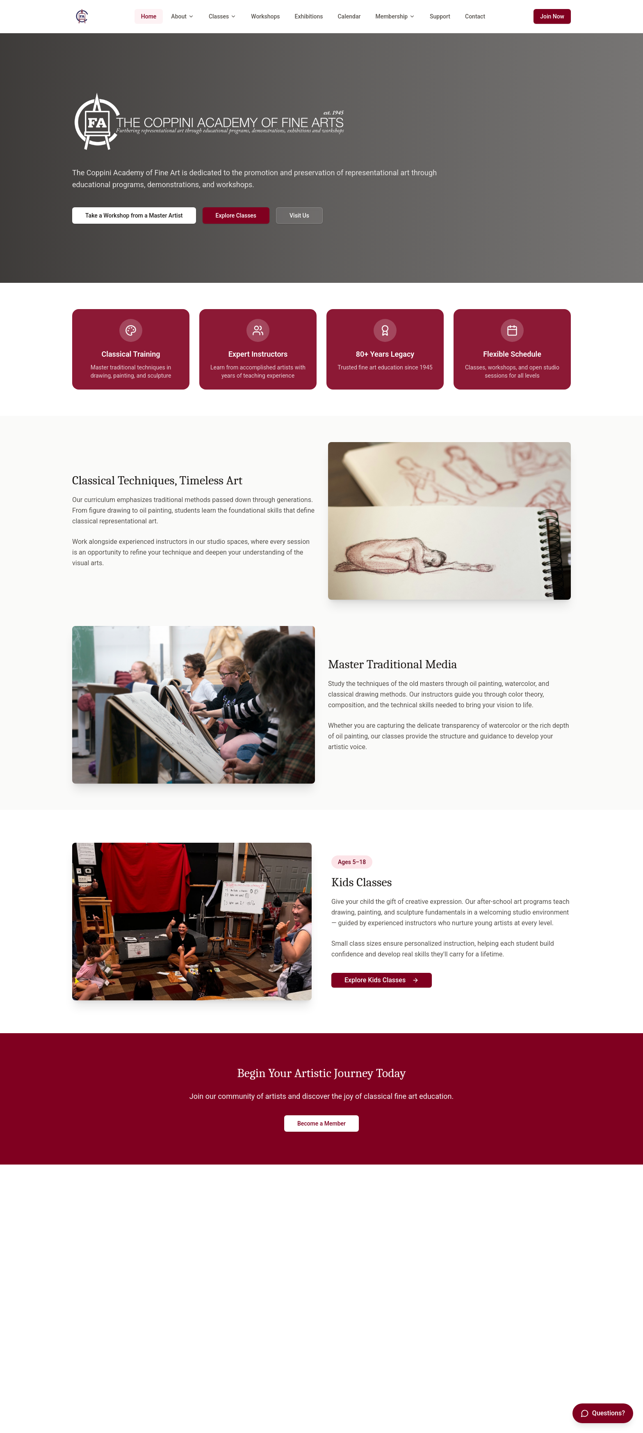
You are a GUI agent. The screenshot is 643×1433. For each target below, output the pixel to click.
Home (149, 16)
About (182, 16)
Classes (222, 16)
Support (440, 16)
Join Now (552, 16)
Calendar (348, 16)
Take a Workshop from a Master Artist (134, 215)
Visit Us (299, 215)
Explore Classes (236, 215)
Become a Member (321, 1123)
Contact (475, 16)
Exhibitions (309, 16)
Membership (395, 16)
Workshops (265, 16)
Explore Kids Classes (381, 980)
